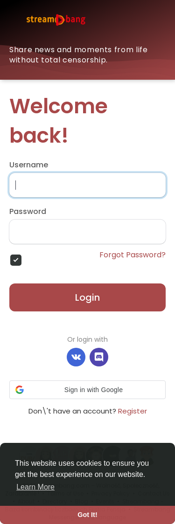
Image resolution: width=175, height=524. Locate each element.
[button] (87, 389)
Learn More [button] (35, 487)
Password (27, 212)
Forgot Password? (132, 255)
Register (132, 411)
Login (87, 297)
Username (28, 165)
